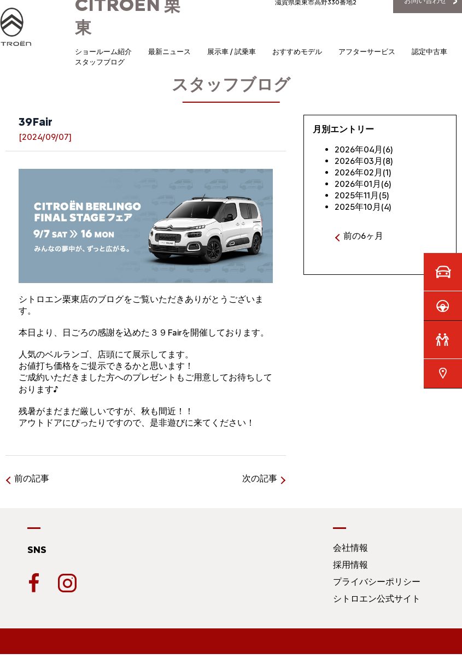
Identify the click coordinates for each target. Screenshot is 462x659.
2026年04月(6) (364, 149)
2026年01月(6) (363, 184)
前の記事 (31, 478)
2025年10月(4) (363, 207)
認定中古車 (429, 52)
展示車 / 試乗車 (231, 52)
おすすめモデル (297, 52)
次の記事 (259, 478)
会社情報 (350, 548)
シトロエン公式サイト (376, 598)
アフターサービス (366, 52)
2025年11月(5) (362, 195)
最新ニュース (169, 52)
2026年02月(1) (363, 172)
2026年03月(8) (364, 161)
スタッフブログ (100, 62)
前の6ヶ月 (363, 236)
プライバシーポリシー (376, 581)
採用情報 (350, 565)
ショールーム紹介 (103, 52)
